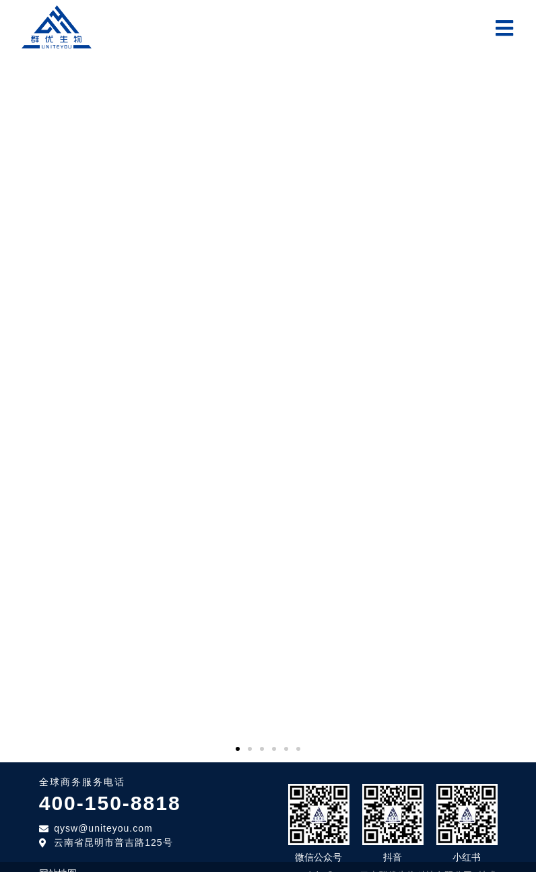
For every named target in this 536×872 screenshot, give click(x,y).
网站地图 (58, 864)
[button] (238, 739)
